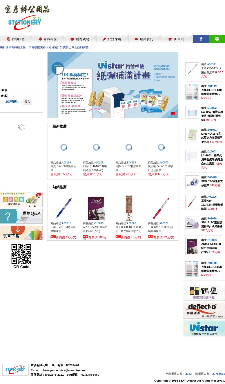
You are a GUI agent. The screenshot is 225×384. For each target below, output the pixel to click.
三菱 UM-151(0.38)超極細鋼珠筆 (212, 204)
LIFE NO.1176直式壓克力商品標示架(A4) (211, 137)
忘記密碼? (12, 101)
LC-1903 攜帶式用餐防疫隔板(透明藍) (212, 116)
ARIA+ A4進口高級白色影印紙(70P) (211, 248)
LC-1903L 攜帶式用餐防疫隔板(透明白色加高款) (212, 159)
